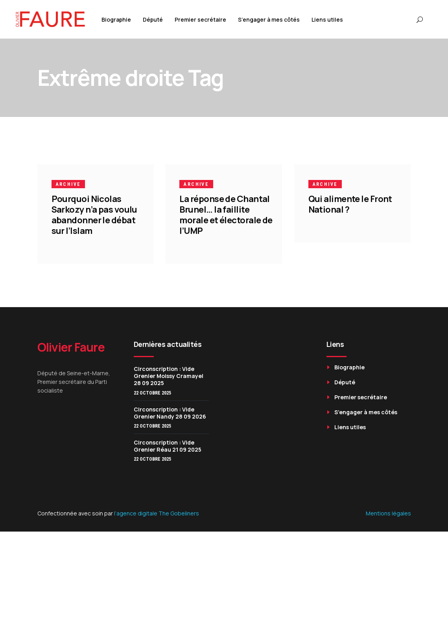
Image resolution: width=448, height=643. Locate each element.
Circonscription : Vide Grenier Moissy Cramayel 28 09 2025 (168, 376)
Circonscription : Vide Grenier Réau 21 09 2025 (167, 446)
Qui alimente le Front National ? (350, 204)
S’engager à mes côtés (365, 412)
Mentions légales (388, 513)
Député (344, 382)
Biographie (349, 367)
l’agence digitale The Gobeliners (156, 513)
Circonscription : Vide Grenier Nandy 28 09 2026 (170, 413)
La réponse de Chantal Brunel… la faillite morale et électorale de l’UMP (226, 215)
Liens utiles (350, 427)
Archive (68, 184)
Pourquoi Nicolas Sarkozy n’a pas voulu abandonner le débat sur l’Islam (94, 215)
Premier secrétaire (360, 397)
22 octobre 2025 (152, 393)
